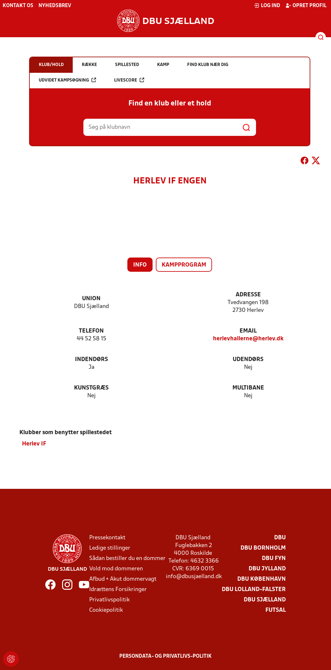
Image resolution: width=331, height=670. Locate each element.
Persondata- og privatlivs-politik (165, 656)
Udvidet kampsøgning (67, 80)
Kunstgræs (91, 388)
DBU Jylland (267, 568)
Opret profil (305, 5)
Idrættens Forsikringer (118, 589)
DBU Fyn (274, 558)
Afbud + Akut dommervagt (122, 579)
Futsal (275, 610)
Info (140, 265)
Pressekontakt (107, 537)
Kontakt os (18, 6)
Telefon (91, 331)
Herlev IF (34, 443)
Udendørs (248, 359)
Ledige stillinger (109, 548)
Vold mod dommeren (116, 568)
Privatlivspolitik (109, 599)
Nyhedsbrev (54, 6)
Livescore (129, 80)
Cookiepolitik (106, 610)
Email (248, 331)
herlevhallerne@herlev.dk (248, 339)
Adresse (248, 295)
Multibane (248, 388)
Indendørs (91, 359)
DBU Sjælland (265, 599)
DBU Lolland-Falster (254, 589)
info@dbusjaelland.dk (194, 576)
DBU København (261, 579)
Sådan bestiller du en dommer (127, 558)
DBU (280, 537)
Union (91, 299)
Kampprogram (184, 265)
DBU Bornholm (263, 548)
